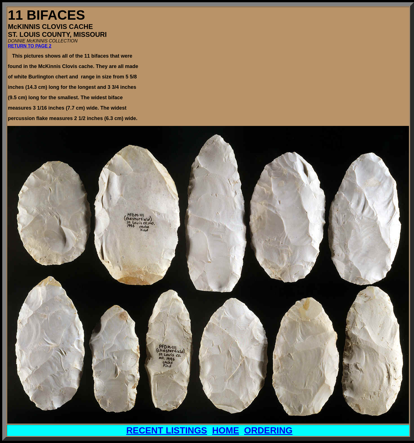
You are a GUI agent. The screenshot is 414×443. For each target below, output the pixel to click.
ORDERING (268, 430)
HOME (225, 430)
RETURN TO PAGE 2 (29, 46)
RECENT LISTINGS (166, 430)
